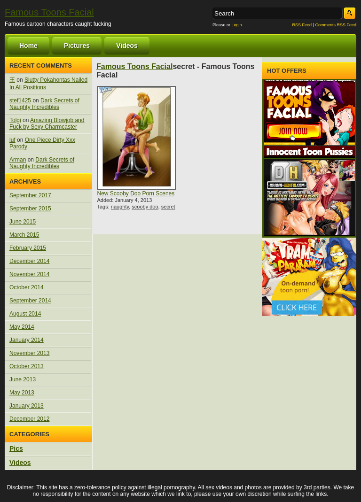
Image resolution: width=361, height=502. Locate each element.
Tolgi (15, 120)
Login (237, 25)
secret (168, 206)
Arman (17, 159)
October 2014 (26, 287)
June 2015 (22, 221)
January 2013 (26, 405)
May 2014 (21, 327)
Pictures (77, 45)
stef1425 (20, 100)
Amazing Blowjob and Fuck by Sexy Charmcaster (46, 123)
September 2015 (30, 208)
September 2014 (30, 300)
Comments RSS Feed (335, 25)
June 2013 (22, 379)
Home (28, 45)
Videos (127, 45)
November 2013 (29, 353)
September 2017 (30, 195)
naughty (120, 206)
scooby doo (145, 206)
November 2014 (29, 274)
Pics (16, 448)
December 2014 (29, 261)
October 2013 (26, 366)
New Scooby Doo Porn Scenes (135, 193)
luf (12, 140)
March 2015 (24, 235)
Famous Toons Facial (49, 12)
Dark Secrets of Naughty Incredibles (44, 103)
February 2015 (27, 248)
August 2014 (25, 313)
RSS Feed (302, 25)
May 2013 (21, 392)
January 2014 (26, 340)
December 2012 (29, 419)
